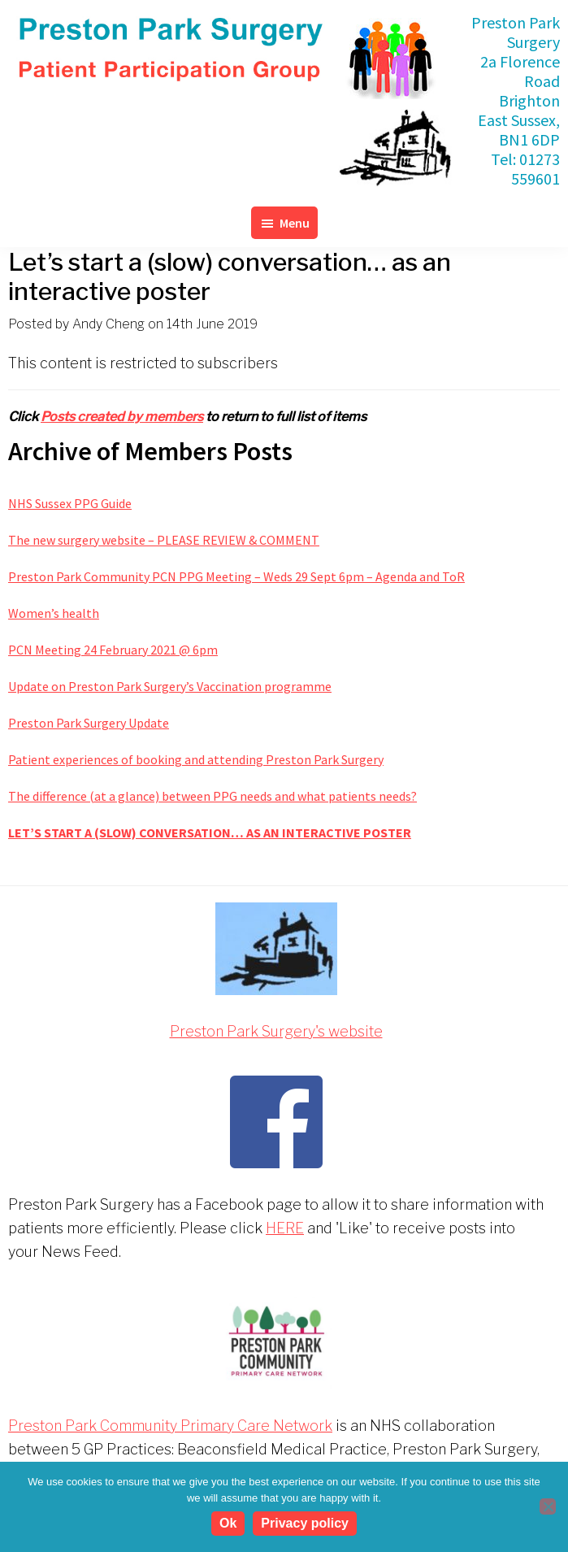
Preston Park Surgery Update (88, 723)
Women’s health (53, 613)
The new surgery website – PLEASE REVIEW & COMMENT (163, 540)
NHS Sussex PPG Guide (70, 503)
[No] (548, 1506)
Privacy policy (305, 1523)
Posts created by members (122, 416)
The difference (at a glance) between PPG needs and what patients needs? (212, 796)
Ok (227, 1523)
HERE (285, 1228)
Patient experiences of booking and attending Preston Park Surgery (196, 759)
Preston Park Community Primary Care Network (170, 1425)
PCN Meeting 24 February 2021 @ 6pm (113, 649)
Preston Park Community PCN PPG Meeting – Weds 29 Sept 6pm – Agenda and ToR (236, 576)
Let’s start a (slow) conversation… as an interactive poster (209, 832)
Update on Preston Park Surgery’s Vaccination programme (170, 686)
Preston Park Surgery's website (276, 1031)
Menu (295, 223)
